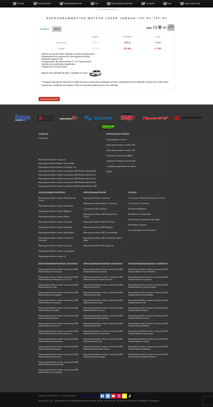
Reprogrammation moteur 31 (52, 256)
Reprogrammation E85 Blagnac (98, 227)
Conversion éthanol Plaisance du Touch (146, 198)
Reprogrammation (73, 3)
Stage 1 (44, 29)
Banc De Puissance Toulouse (52, 159)
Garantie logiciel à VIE (52, 59)
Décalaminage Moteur (121, 3)
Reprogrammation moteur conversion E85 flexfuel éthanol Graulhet (58, 293)
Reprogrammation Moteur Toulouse (100, 203)
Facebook (43, 138)
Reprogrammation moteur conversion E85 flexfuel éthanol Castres (58, 301)
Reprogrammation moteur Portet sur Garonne (56, 239)
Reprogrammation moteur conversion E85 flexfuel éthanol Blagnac (58, 347)
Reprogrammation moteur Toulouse (55, 221)
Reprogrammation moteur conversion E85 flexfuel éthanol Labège (103, 355)
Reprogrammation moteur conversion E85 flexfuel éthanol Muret (58, 316)
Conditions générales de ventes (121, 166)
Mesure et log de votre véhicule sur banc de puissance (68, 54)
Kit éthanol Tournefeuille (139, 214)
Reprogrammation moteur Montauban (56, 232)
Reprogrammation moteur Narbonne (56, 205)
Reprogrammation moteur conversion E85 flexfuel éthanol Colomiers (58, 340)
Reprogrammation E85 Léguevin (98, 245)
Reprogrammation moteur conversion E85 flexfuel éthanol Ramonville (58, 363)
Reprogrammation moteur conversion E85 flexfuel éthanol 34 (148, 301)
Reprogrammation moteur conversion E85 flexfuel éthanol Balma (148, 324)
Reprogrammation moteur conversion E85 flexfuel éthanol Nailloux (148, 347)
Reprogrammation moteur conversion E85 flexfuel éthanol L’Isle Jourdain (148, 286)
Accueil (21, 3)
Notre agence (44, 3)
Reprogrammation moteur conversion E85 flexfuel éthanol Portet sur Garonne (58, 332)
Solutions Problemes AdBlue (120, 155)
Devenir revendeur (109, 9)
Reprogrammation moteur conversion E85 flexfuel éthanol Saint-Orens (103, 347)
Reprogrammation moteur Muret (54, 216)
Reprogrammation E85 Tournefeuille (100, 232)
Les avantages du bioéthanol (142, 230)
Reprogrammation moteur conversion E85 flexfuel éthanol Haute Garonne (103, 278)
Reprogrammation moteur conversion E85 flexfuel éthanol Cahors (103, 309)
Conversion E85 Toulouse (95, 208)
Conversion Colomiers (138, 203)
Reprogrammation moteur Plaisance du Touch (57, 199)
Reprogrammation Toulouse (96, 198)
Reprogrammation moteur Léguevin (55, 227)
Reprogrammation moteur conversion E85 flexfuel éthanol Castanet (58, 370)
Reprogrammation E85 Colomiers (99, 221)
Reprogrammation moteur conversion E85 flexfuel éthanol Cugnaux (148, 278)
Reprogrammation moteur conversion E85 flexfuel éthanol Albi (58, 286)
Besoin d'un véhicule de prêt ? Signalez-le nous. (64, 73)
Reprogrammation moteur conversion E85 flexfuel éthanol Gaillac (58, 309)
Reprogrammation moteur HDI (121, 145)
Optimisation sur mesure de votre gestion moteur (65, 56)
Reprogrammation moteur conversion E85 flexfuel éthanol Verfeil (148, 340)
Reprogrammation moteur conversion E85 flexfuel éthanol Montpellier (148, 293)
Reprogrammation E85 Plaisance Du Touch (100, 215)
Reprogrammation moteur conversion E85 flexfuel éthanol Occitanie (103, 270)
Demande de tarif (49, 99)
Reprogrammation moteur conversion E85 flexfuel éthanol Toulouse (58, 270)
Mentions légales (83, 396)
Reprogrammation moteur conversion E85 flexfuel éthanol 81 (103, 293)
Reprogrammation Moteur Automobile (56, 163)
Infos (57, 29)
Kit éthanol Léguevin (137, 224)
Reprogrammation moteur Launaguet (56, 251)
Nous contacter (192, 3)
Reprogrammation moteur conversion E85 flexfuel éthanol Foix (103, 340)
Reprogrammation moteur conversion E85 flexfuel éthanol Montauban (103, 316)
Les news (150, 3)
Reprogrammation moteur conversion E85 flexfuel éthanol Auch (103, 301)
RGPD (109, 171)
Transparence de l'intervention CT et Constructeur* (66, 61)
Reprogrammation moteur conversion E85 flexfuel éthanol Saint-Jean (148, 332)
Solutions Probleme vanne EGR (121, 161)
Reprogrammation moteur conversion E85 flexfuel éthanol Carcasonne (103, 332)
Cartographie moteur (117, 139)
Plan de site (94, 396)
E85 (96, 3)
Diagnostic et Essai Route (54, 66)
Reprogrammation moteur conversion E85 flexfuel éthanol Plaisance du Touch (58, 278)
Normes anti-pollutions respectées (58, 64)
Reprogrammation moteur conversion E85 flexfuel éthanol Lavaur (148, 316)
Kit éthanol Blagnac (137, 208)
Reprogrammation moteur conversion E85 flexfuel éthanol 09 (103, 324)
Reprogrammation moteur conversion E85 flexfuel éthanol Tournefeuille (148, 270)
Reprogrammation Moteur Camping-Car (57, 167)
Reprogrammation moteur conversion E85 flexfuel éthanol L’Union (58, 324)
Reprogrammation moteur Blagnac (55, 211)
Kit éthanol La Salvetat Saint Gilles (144, 219)
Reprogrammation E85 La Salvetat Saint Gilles (102, 239)
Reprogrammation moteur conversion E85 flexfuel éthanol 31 (103, 286)
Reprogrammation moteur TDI (121, 150)
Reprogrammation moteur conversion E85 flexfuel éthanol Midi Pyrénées (148, 355)
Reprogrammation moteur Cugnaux (55, 245)
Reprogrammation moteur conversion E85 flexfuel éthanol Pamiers (58, 355)
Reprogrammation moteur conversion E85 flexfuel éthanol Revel (148, 309)
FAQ (169, 3)
